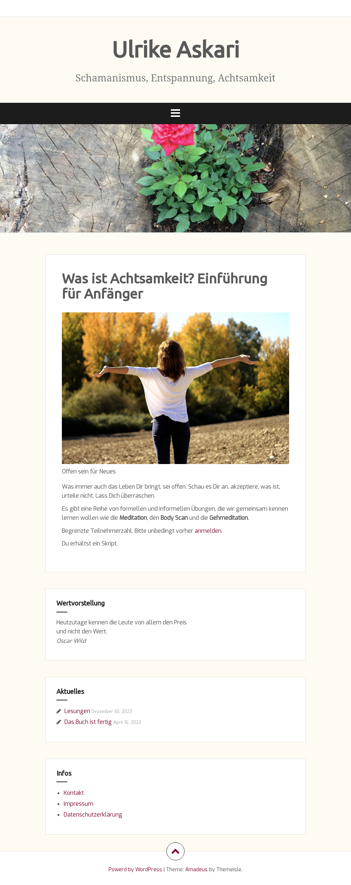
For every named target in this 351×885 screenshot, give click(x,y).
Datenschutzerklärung (93, 814)
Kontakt (74, 793)
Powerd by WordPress (135, 869)
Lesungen (77, 711)
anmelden (208, 531)
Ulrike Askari (175, 49)
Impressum (78, 804)
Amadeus (196, 869)
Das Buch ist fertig (88, 722)
